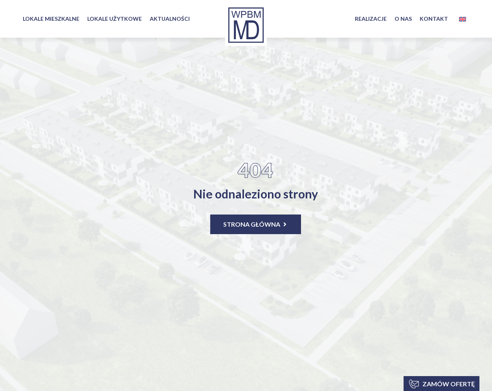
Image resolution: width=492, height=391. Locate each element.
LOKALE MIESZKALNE (51, 18)
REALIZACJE (371, 18)
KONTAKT (434, 18)
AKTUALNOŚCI (170, 18)
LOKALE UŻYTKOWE (114, 18)
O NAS (403, 18)
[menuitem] (462, 19)
